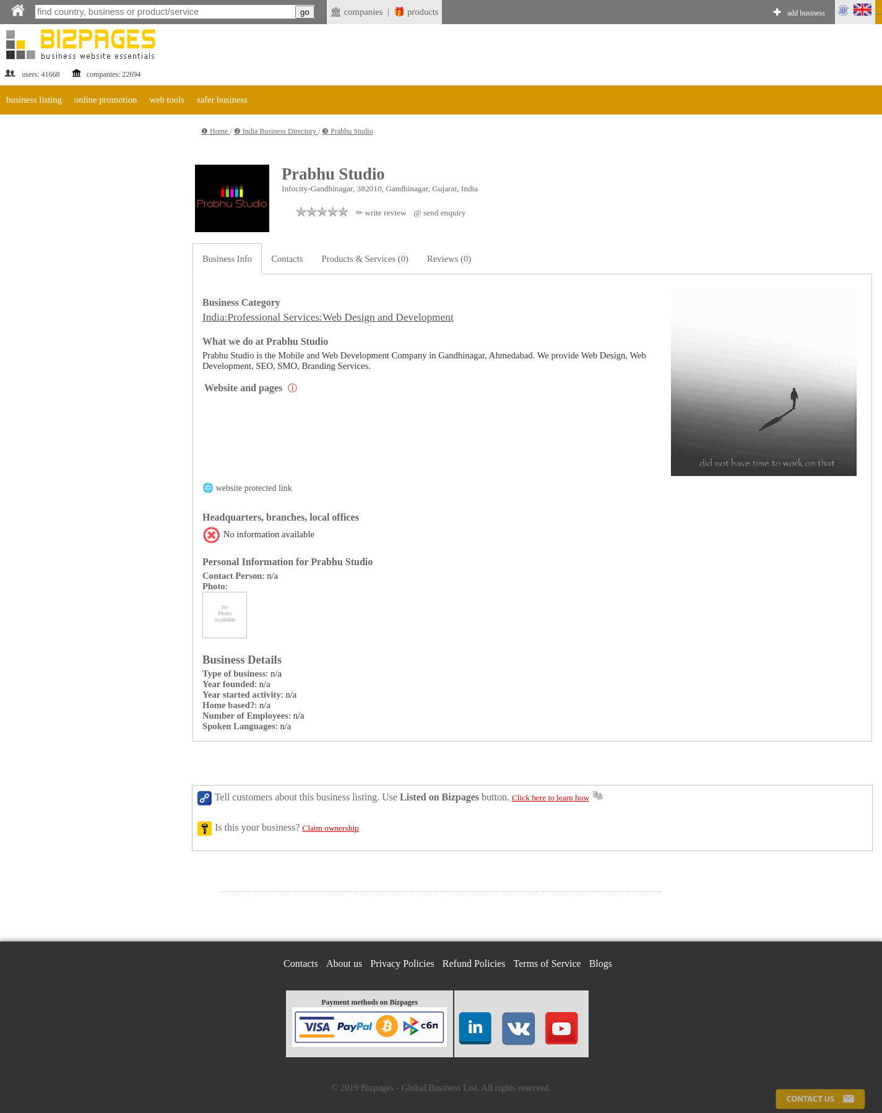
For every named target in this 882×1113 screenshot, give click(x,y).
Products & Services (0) (365, 259)
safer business (222, 100)
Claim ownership (330, 828)
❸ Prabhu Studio (347, 131)
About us (344, 963)
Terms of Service (547, 963)
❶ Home (215, 131)
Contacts (287, 259)
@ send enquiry (439, 212)
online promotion (105, 100)
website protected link (254, 488)
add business (806, 13)
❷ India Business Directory (276, 131)
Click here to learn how (550, 797)
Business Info (227, 259)
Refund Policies (474, 963)
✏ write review (381, 212)
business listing (34, 100)
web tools (166, 100)
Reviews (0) (449, 259)
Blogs (600, 963)
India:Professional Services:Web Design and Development (328, 317)
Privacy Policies (402, 963)
